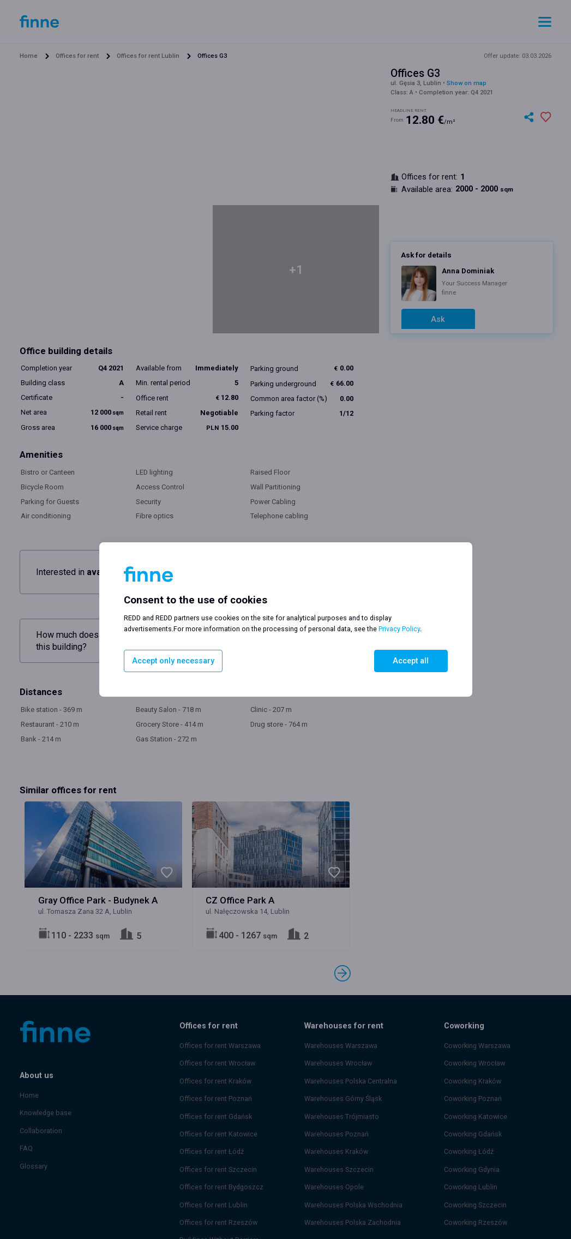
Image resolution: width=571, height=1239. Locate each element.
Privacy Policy (399, 630)
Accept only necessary (169, 660)
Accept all (411, 660)
